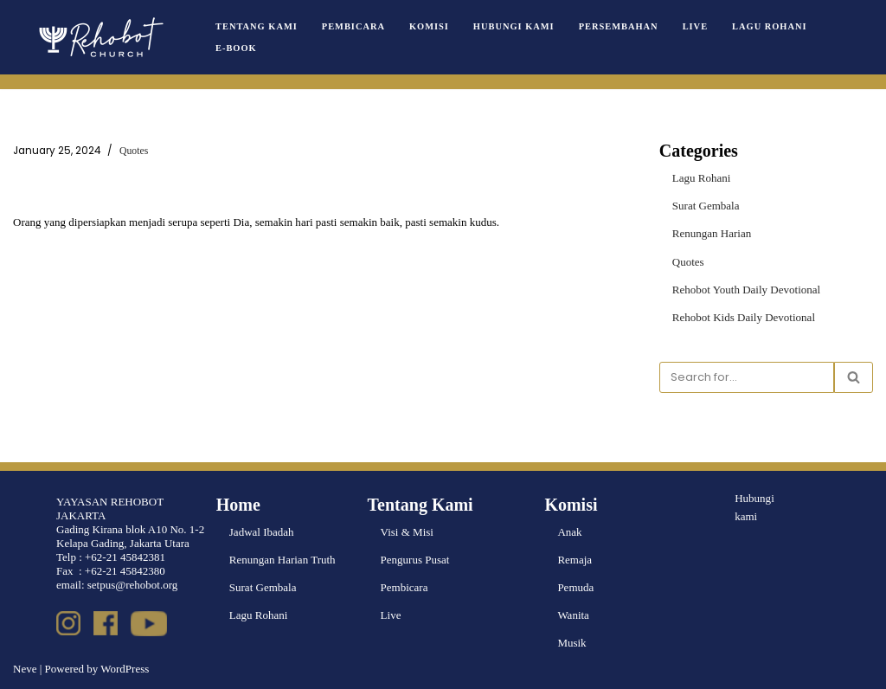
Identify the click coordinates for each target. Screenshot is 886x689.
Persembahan (618, 26)
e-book (236, 48)
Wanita (573, 615)
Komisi (429, 26)
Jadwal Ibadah (261, 531)
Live (694, 26)
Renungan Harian (711, 233)
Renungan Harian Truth (282, 559)
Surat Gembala (706, 205)
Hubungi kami (754, 507)
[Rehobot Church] (99, 37)
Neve (24, 668)
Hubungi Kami (514, 26)
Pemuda (575, 587)
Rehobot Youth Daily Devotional (746, 288)
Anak (569, 531)
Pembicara (353, 26)
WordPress (124, 668)
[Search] (746, 377)
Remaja (574, 559)
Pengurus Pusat (415, 559)
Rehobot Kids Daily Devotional (743, 317)
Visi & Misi (407, 531)
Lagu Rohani (769, 26)
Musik (571, 642)
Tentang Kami (256, 26)
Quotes (133, 151)
